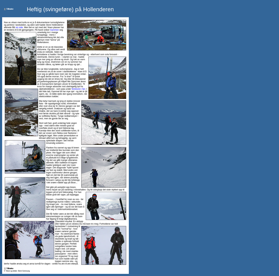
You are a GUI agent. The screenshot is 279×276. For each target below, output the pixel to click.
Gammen (54, 30)
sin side (19, 27)
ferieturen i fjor (78, 89)
